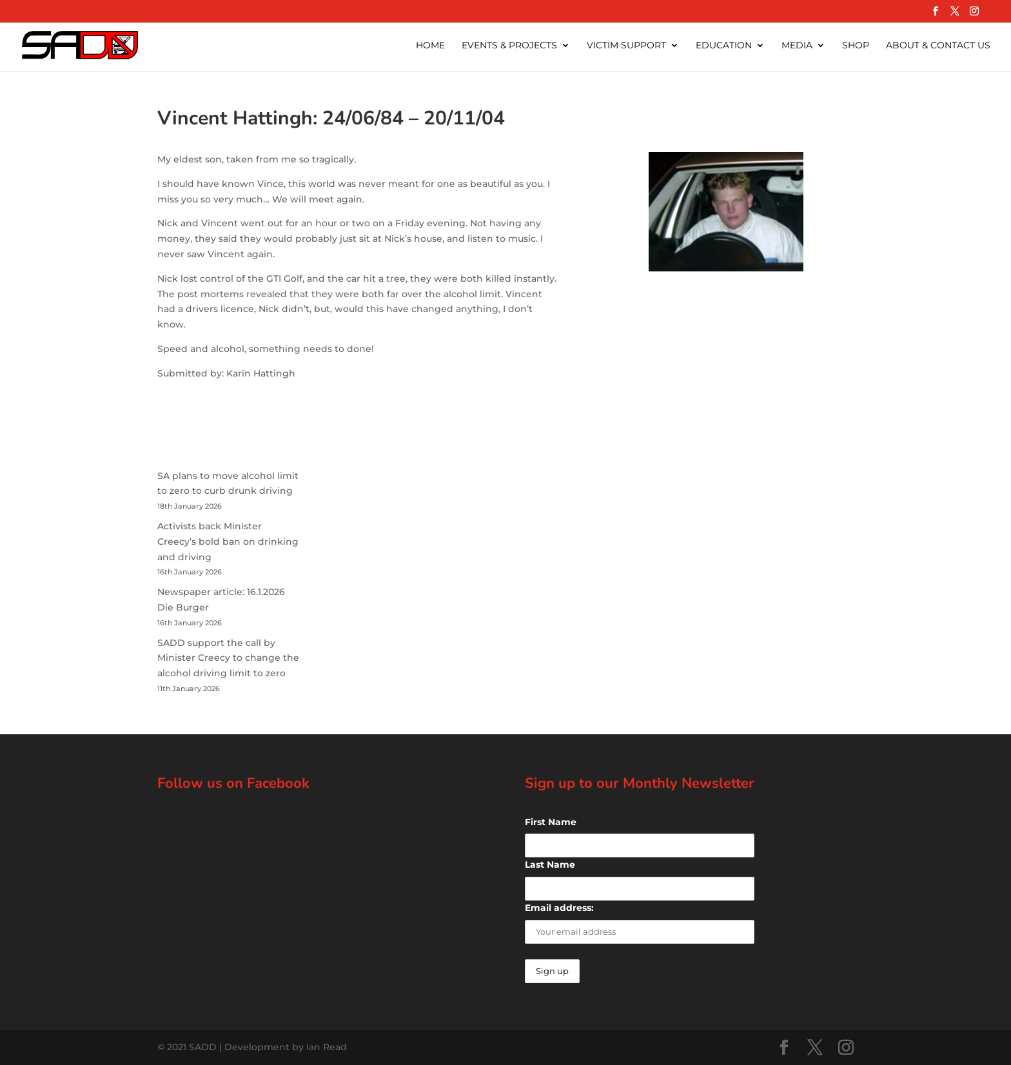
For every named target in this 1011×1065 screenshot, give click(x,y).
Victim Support (626, 46)
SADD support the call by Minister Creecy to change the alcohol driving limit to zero (228, 658)
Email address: (559, 908)
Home (430, 46)
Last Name (550, 864)
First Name (550, 822)
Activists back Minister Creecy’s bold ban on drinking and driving (228, 541)
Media (796, 46)
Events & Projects (509, 46)
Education (724, 46)
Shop (855, 46)
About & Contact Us (938, 46)
